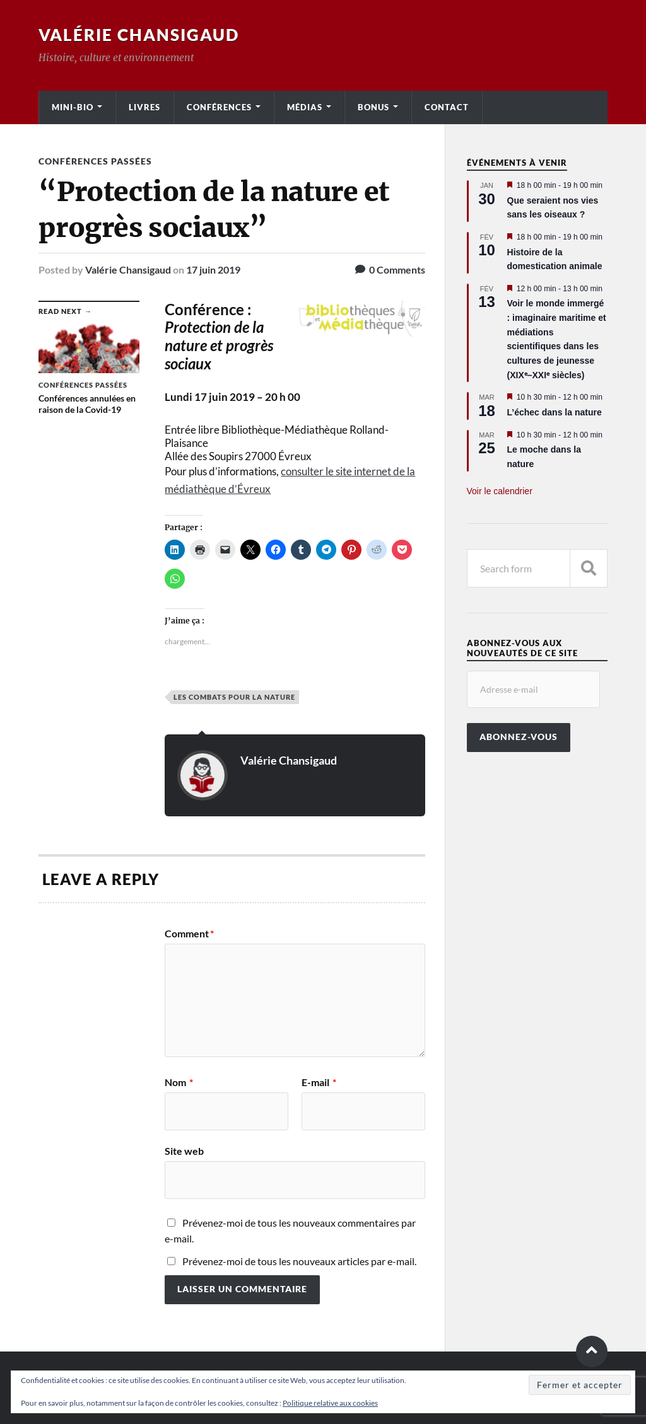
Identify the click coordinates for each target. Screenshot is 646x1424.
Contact (447, 107)
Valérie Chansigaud (138, 34)
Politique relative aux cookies (330, 1403)
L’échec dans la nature (554, 412)
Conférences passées (95, 161)
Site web (184, 1150)
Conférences (219, 107)
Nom (179, 1082)
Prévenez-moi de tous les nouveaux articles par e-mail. (299, 1261)
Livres (144, 107)
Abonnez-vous (518, 737)
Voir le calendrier (499, 491)
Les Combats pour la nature (234, 697)
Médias (304, 107)
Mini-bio (72, 107)
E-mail (319, 1082)
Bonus (373, 107)
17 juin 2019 (213, 269)
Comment (189, 934)
